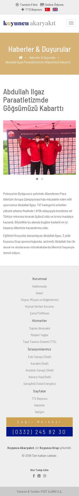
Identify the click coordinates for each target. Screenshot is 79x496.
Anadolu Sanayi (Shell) (40, 370)
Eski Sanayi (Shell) (39, 357)
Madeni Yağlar (39, 335)
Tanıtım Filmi (26, 5)
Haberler (39, 405)
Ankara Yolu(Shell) (39, 377)
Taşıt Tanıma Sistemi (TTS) (39, 342)
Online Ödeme (52, 5)
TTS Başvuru (31, 9)
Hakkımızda (39, 286)
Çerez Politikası (39, 313)
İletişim (39, 412)
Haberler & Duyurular (42, 57)
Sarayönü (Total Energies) (39, 383)
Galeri (39, 293)
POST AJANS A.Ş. (51, 491)
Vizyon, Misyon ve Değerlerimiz (40, 300)
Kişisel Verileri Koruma (39, 306)
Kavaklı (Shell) (39, 363)
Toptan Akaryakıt (39, 328)
